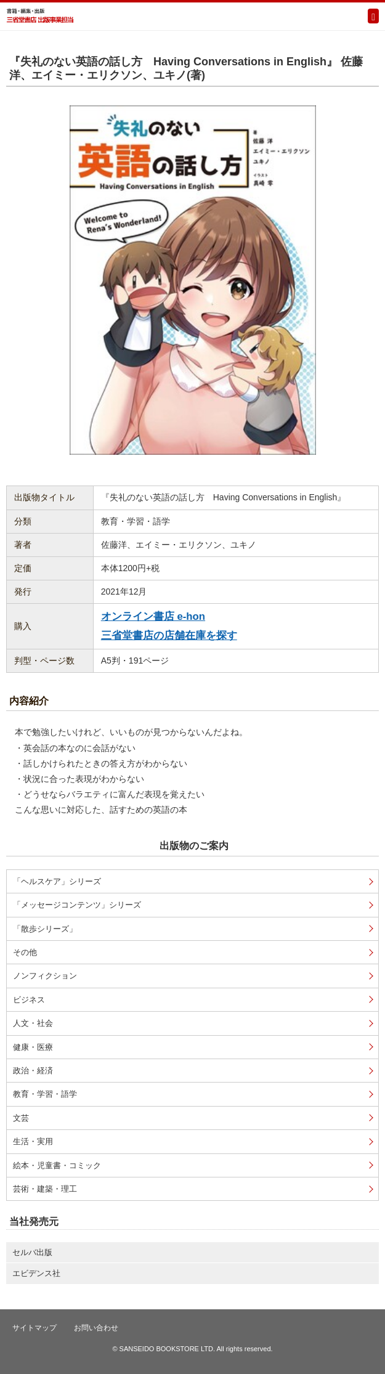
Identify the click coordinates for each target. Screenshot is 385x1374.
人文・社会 (33, 1023)
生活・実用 (33, 1141)
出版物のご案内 (194, 845)
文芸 (21, 1118)
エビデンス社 (36, 1273)
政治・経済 (33, 1070)
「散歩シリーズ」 (45, 928)
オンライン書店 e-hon (153, 616)
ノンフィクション (45, 975)
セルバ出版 (32, 1252)
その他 (25, 952)
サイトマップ (34, 1327)
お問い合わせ (96, 1327)
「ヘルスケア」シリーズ (57, 881)
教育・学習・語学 (45, 1094)
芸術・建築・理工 (45, 1188)
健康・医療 (33, 1047)
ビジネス (29, 999)
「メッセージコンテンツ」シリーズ (77, 904)
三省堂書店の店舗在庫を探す (169, 635)
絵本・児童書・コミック (57, 1165)
